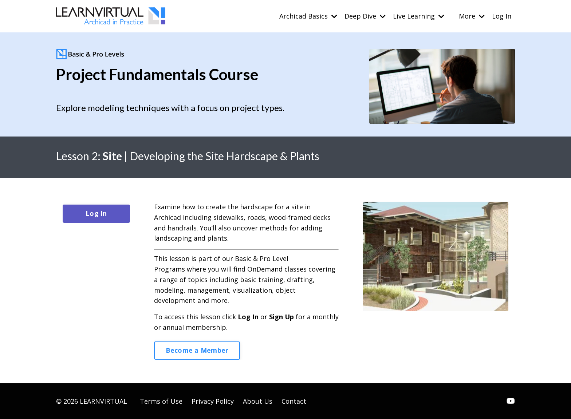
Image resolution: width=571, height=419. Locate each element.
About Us (257, 401)
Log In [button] (96, 213)
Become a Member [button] (197, 350)
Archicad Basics (308, 16)
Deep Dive (365, 16)
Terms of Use (161, 401)
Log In (501, 16)
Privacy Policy (213, 401)
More (472, 16)
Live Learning (418, 16)
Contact (293, 401)
